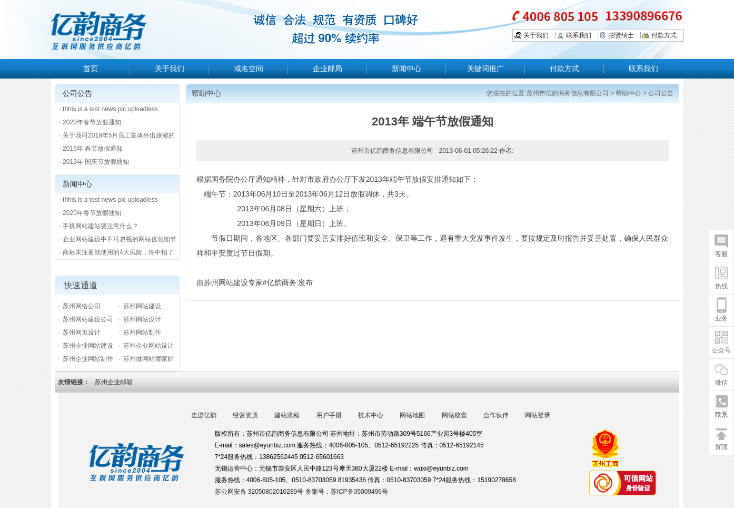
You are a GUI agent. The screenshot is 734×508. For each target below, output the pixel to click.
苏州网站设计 (142, 319)
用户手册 (329, 415)
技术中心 (370, 415)
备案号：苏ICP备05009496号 (346, 491)
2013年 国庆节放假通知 (96, 161)
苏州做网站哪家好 (148, 359)
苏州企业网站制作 (88, 359)
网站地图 (412, 415)
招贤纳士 (621, 35)
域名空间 (248, 68)
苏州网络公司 (82, 306)
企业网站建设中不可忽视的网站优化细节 (119, 239)
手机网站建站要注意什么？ (100, 226)
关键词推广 (485, 68)
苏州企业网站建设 (88, 345)
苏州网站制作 (142, 332)
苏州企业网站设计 (148, 345)
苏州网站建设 (142, 306)
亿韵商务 (281, 282)
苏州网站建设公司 (88, 319)
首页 (90, 68)
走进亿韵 (203, 415)
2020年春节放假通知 (92, 122)
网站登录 (537, 415)
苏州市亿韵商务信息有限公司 (568, 93)
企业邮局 (327, 68)
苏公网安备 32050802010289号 (260, 491)
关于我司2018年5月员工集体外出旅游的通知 (119, 137)
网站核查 (454, 415)
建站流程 (287, 415)
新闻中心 (406, 68)
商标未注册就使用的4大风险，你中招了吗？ (118, 254)
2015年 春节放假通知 (93, 148)
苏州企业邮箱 (114, 382)
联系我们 (578, 35)
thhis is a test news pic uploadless (110, 109)
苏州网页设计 (82, 332)
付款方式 (664, 35)
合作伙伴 (496, 415)
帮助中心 (628, 93)
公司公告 (660, 93)
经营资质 (245, 415)
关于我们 (536, 35)
